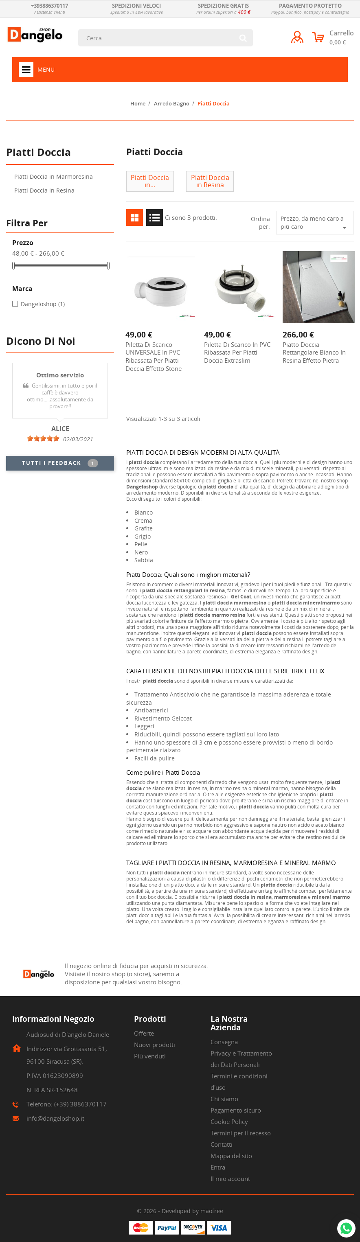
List (154, 217)
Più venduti (150, 1056)
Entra (218, 1167)
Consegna (224, 1042)
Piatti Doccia (38, 153)
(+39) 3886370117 (80, 1104)
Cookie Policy (229, 1121)
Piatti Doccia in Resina (44, 190)
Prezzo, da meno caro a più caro (315, 223)
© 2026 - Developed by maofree (180, 1211)
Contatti (222, 1144)
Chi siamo (224, 1099)
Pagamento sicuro (236, 1110)
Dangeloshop (43, 304)
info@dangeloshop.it (55, 1118)
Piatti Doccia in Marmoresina (53, 176)
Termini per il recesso (241, 1133)
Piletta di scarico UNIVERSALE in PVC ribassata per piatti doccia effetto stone (153, 356)
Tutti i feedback (60, 463)
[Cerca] (165, 37)
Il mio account (230, 1178)
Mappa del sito (231, 1156)
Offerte (144, 1033)
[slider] (43, 438)
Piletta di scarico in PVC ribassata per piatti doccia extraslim (237, 352)
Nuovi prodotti (154, 1044)
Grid (134, 217)
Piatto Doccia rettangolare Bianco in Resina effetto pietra (314, 352)
